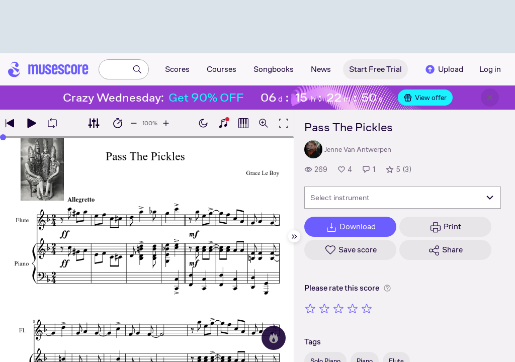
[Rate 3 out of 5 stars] (338, 308)
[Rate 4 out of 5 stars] (353, 308)
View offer (425, 98)
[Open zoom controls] (263, 123)
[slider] (3, 137)
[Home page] (48, 69)
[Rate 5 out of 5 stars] (367, 308)
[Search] (137, 69)
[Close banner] (490, 97)
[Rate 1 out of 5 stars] (310, 308)
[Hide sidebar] (294, 236)
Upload (443, 69)
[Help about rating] (387, 288)
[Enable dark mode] (203, 123)
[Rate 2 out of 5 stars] (324, 308)
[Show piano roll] (243, 123)
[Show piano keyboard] (223, 123)
